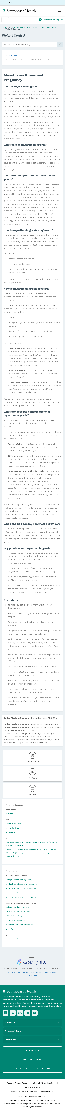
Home (4, 27)
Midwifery (10, 832)
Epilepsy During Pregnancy (18, 907)
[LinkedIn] (20, 1013)
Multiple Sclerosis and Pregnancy (21, 888)
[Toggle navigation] (5, 19)
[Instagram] (27, 1013)
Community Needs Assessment (31, 1096)
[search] (29, 44)
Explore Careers (32, 1059)
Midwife (9, 814)
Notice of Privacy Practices (43, 1083)
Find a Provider (32, 1050)
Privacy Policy (42, 972)
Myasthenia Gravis (14, 893)
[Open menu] (59, 11)
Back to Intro (14, 55)
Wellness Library (48, 27)
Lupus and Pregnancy (16, 920)
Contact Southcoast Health (32, 1068)
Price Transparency (31, 1087)
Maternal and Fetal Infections (19, 925)
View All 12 (11, 929)
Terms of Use (29, 972)
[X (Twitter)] (13, 1013)
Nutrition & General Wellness (24, 27)
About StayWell (14, 972)
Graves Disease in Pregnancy (19, 911)
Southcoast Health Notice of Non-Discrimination (31, 1092)
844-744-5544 (13, 3)
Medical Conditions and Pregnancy (22, 884)
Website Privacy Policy (17, 1083)
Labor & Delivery (13, 824)
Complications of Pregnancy (19, 880)
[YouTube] (35, 1013)
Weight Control (12, 29)
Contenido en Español (53, 20)
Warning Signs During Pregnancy (21, 897)
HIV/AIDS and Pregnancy (17, 916)
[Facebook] (5, 1013)
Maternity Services (14, 828)
